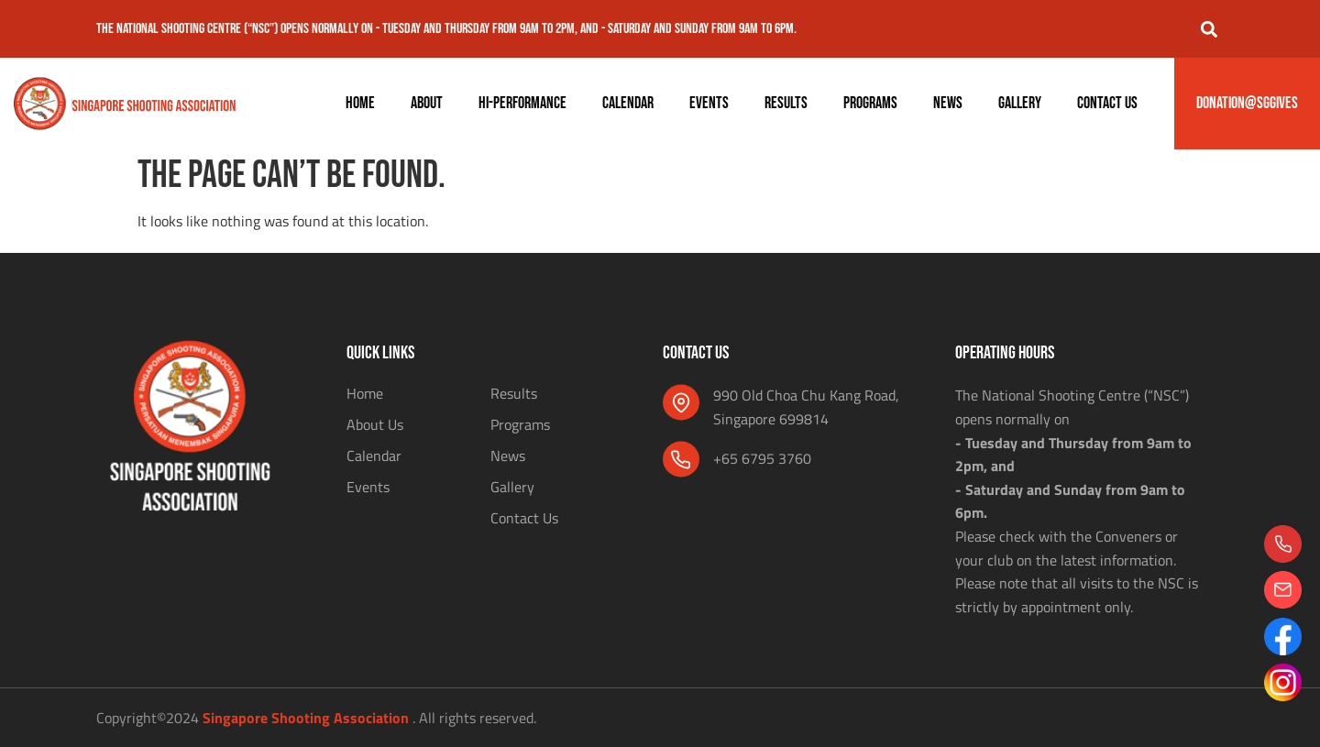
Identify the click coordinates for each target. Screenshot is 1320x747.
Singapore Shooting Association (306, 718)
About (427, 103)
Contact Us (1107, 103)
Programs (870, 103)
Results (786, 103)
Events (709, 103)
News (947, 103)
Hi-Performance (522, 103)
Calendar (628, 103)
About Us (374, 424)
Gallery (1019, 103)
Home (360, 103)
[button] (1209, 29)
